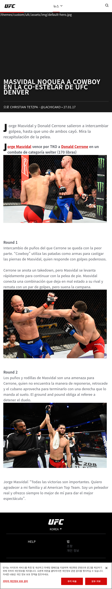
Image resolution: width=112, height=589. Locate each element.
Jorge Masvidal (19, 146)
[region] (56, 575)
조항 (69, 546)
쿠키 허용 (71, 581)
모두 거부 (96, 581)
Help (32, 541)
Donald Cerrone (74, 146)
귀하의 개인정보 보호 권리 (15, 581)
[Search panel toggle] (107, 5)
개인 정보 (73, 550)
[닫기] (106, 568)
